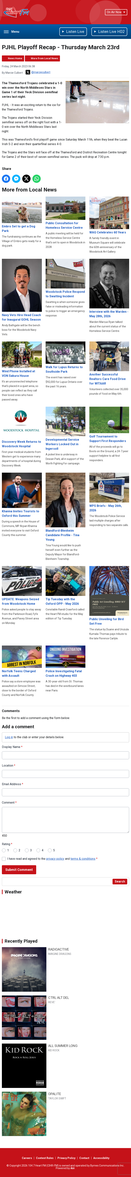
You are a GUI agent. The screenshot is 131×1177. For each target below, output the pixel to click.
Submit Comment (19, 870)
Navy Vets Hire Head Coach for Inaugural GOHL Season (22, 290)
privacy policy (55, 859)
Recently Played (21, 941)
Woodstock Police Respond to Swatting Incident (66, 278)
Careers (27, 1158)
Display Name (12, 747)
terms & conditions (82, 859)
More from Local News (44, 58)
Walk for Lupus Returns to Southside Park (66, 357)
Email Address (12, 784)
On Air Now (116, 12)
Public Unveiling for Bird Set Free (109, 595)
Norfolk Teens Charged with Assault (22, 661)
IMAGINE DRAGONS (59, 953)
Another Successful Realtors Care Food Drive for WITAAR (109, 363)
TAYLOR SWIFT (57, 1098)
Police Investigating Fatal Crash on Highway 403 (66, 661)
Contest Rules (45, 1158)
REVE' (51, 1002)
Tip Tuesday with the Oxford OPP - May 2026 (66, 586)
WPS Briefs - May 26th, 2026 (109, 492)
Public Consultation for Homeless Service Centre (66, 213)
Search (120, 881)
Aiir (72, 1168)
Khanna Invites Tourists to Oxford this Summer (22, 495)
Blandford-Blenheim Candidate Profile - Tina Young (66, 507)
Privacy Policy (66, 1158)
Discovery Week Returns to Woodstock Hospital (22, 427)
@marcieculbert (38, 72)
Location (8, 765)
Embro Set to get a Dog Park (22, 215)
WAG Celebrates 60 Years (109, 215)
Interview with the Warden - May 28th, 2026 (109, 288)
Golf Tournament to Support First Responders (109, 425)
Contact (84, 1158)
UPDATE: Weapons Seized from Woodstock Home (22, 586)
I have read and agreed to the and (52, 859)
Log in (9, 737)
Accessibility (101, 1158)
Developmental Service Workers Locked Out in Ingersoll (66, 429)
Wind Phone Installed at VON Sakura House (22, 359)
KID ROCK (53, 1050)
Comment (9, 802)
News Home (15, 58)
